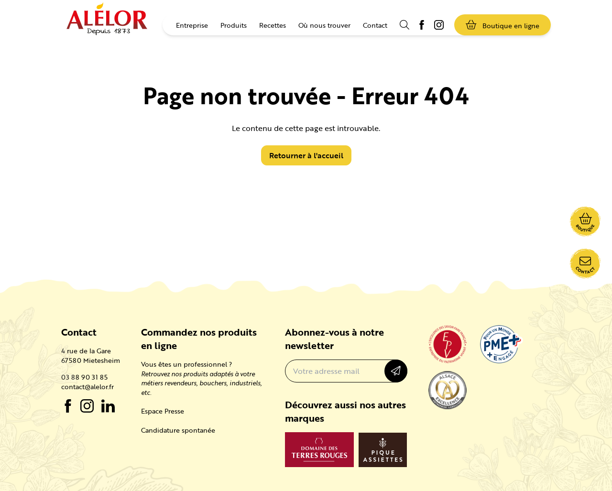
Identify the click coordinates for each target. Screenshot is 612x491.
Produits (233, 25)
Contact (375, 25)
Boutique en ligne (502, 25)
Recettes (272, 25)
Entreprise (192, 25)
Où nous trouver (324, 25)
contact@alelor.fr (87, 387)
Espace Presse (162, 411)
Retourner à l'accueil (306, 155)
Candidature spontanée (178, 430)
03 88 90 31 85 (84, 377)
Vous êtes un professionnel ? (186, 364)
